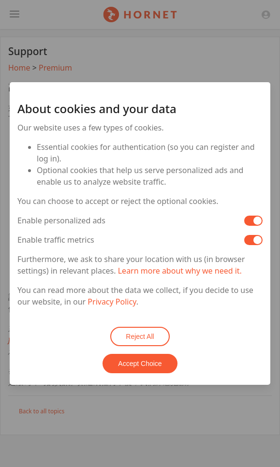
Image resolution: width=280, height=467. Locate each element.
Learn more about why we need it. (180, 270)
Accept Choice (140, 363)
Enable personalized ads (61, 220)
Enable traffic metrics (55, 239)
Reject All (140, 336)
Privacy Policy (112, 301)
